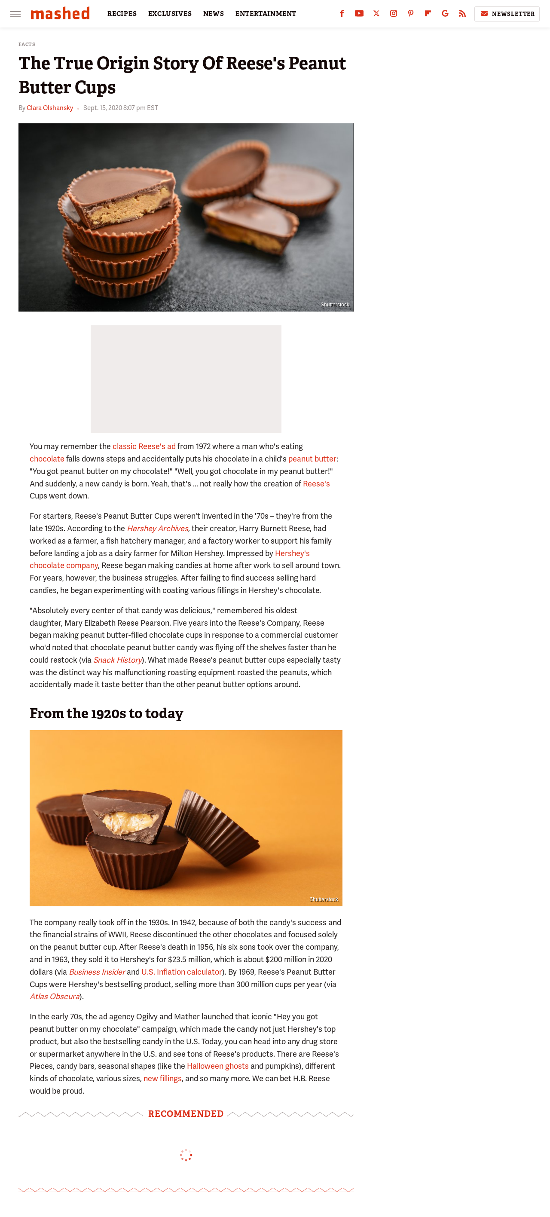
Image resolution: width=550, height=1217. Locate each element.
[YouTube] (359, 15)
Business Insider (97, 972)
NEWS (213, 13)
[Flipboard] (428, 15)
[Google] (445, 15)
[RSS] (462, 15)
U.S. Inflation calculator (181, 972)
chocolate (47, 459)
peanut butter (312, 459)
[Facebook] (342, 15)
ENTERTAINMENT (265, 13)
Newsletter (507, 14)
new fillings (163, 1078)
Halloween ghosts (218, 1066)
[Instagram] (393, 15)
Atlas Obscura (54, 996)
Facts (27, 44)
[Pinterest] (411, 15)
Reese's (316, 484)
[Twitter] (376, 15)
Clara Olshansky (50, 108)
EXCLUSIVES (170, 13)
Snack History (117, 660)
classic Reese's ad (144, 446)
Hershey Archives (157, 528)
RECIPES (122, 13)
